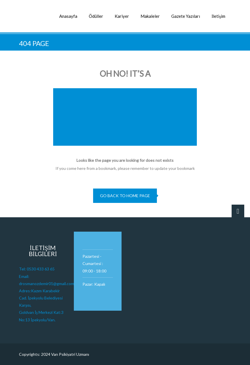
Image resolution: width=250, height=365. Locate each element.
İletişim (218, 16)
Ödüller (96, 16)
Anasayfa (68, 16)
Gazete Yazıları (185, 16)
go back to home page (125, 195)
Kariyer (122, 16)
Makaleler (150, 16)
